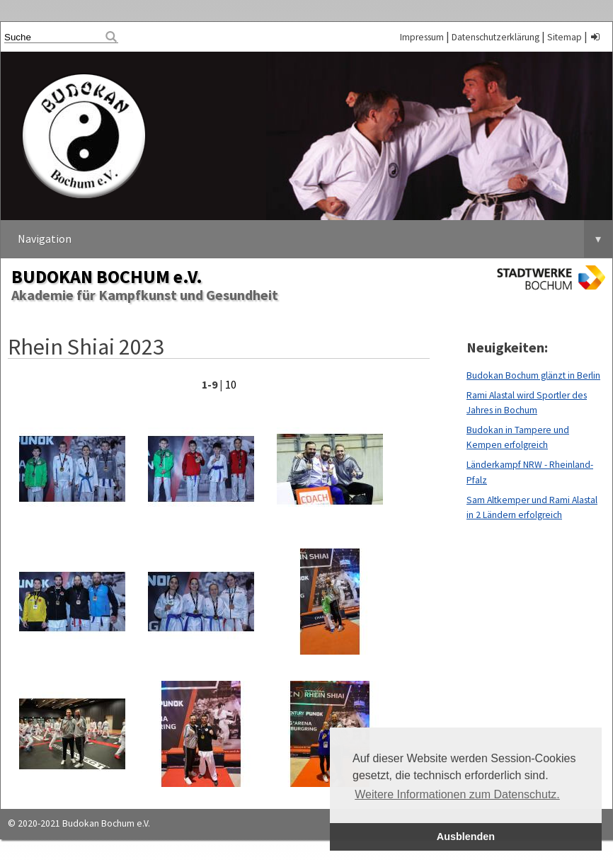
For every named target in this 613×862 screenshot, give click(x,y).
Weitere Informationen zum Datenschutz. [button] (457, 794)
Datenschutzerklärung (495, 37)
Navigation (315, 239)
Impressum (422, 37)
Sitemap (564, 37)
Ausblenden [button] (466, 836)
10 (230, 384)
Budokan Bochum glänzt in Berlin (533, 375)
